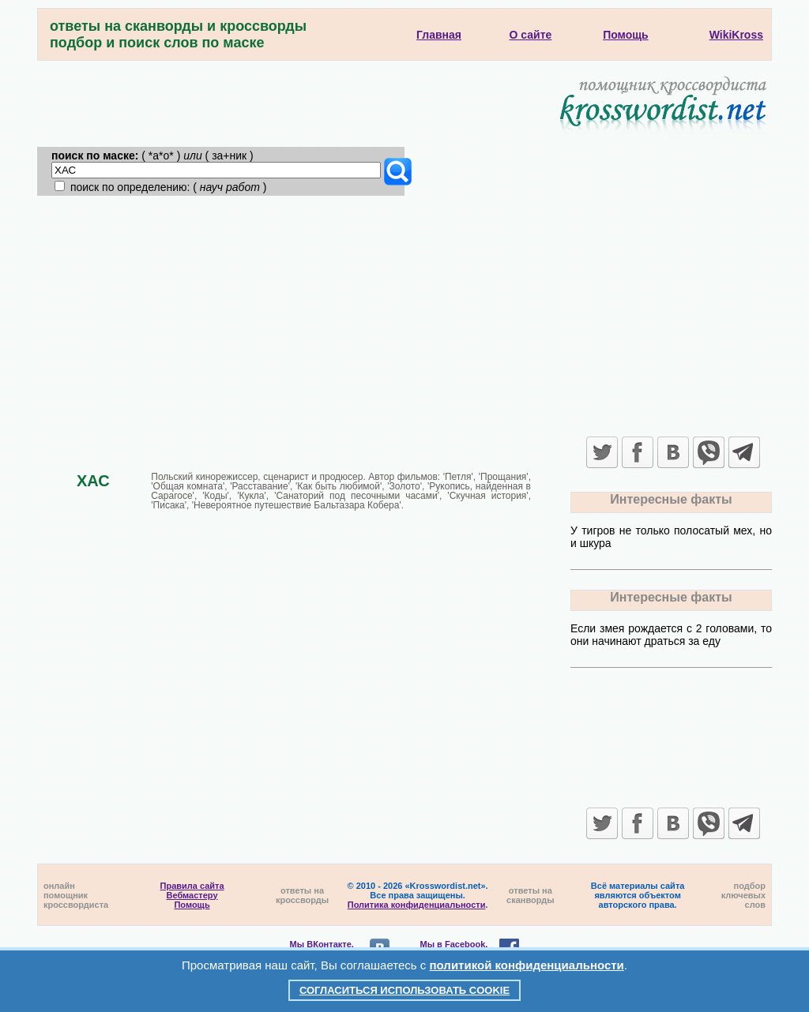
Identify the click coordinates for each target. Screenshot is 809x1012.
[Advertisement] (404, 314)
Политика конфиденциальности (417, 904)
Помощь (191, 904)
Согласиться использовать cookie (404, 990)
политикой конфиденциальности (527, 965)
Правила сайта (192, 885)
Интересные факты (671, 499)
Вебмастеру (192, 895)
